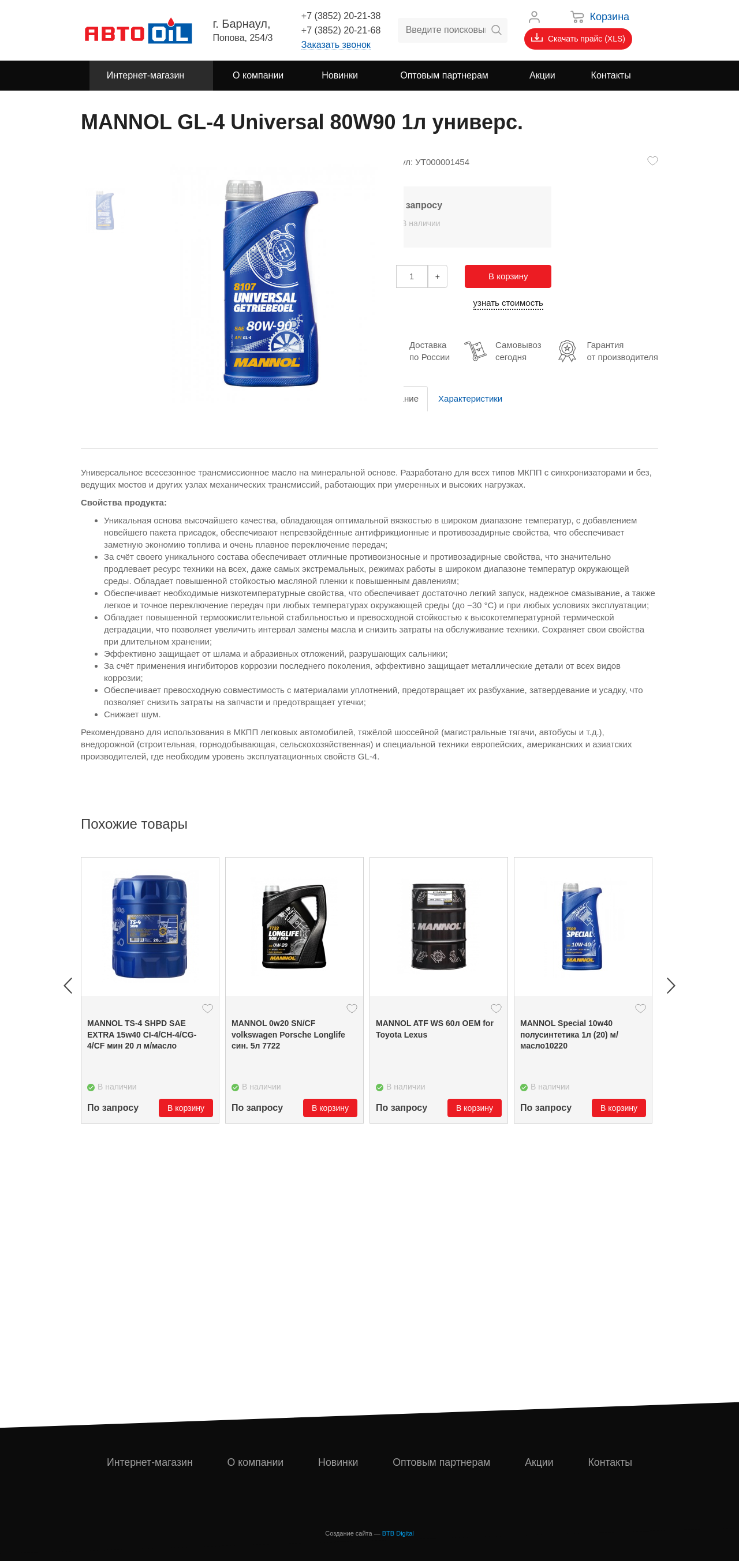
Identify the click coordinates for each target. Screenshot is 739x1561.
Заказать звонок (336, 45)
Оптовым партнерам (442, 1462)
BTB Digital (398, 1533)
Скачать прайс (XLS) (578, 38)
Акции (539, 1462)
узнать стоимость (508, 303)
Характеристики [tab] (470, 398)
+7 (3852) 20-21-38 (340, 16)
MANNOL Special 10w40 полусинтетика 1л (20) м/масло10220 (569, 1034)
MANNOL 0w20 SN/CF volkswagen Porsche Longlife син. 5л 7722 (288, 1034)
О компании (255, 1462)
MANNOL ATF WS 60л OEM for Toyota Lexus (435, 1029)
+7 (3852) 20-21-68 (340, 30)
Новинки (338, 1462)
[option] (150, 990)
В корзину (508, 276)
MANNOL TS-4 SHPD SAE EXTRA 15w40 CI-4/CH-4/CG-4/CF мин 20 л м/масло (141, 1034)
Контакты (610, 1462)
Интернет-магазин (149, 1462)
